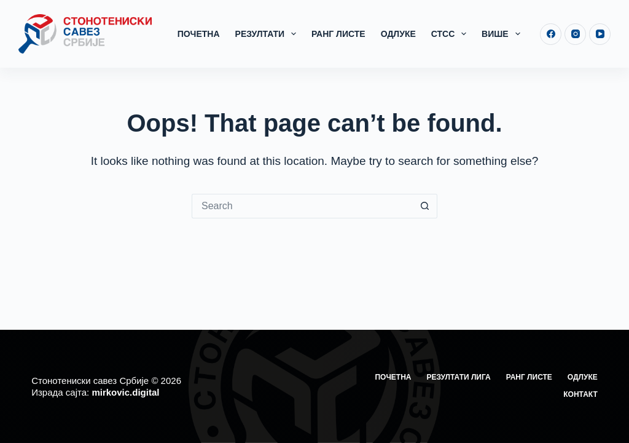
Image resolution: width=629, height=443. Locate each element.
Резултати (268, 33)
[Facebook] (550, 34)
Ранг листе (338, 34)
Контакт (580, 394)
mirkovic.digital (125, 392)
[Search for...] (302, 206)
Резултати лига (459, 377)
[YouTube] (600, 34)
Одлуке (398, 34)
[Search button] (425, 206)
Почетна (199, 34)
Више (503, 33)
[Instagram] (575, 34)
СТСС (451, 33)
